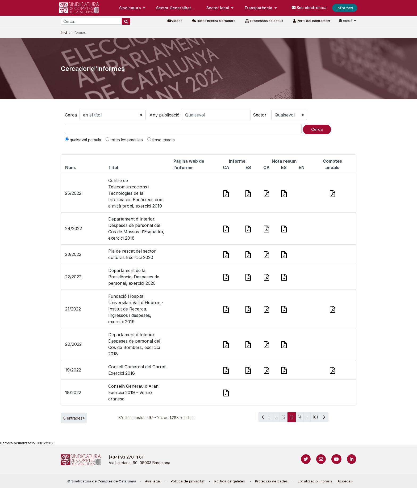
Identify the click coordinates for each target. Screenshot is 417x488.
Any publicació (164, 115)
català (346, 21)
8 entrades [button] (75, 418)
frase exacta (161, 139)
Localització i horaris (315, 481)
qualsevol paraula (83, 139)
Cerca (71, 115)
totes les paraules (124, 139)
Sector (259, 115)
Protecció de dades (271, 481)
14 (301, 418)
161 (316, 418)
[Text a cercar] (183, 129)
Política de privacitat (188, 481)
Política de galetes (229, 481)
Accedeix (345, 481)
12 (285, 418)
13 (293, 418)
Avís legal (153, 481)
